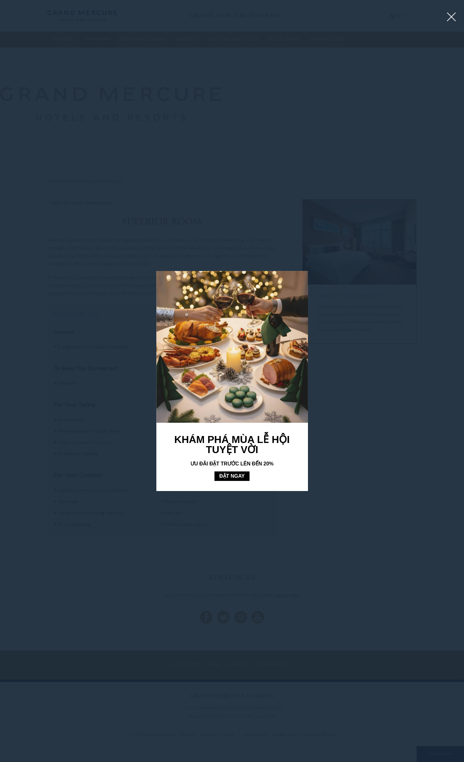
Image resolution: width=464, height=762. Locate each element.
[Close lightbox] (451, 17)
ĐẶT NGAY (232, 476)
